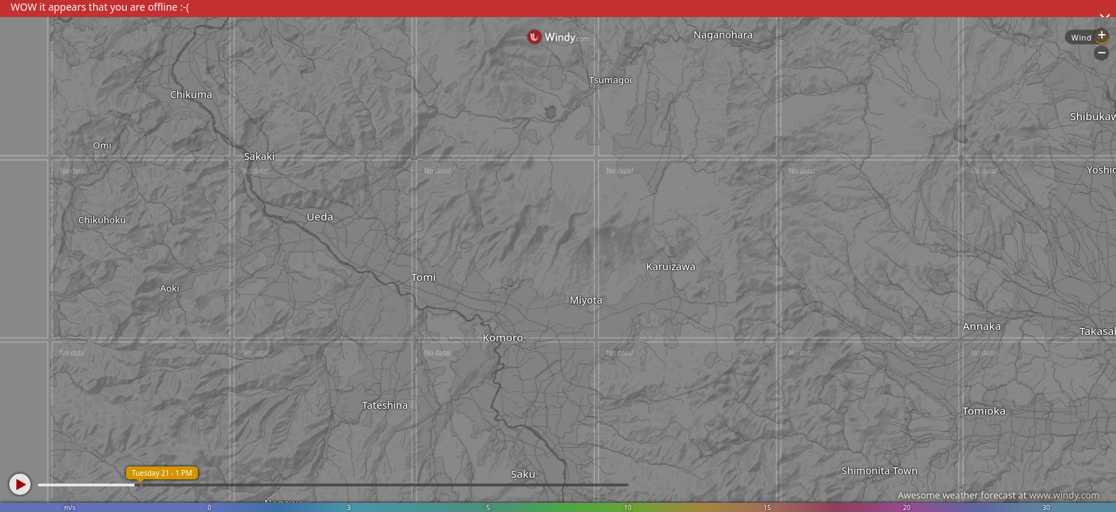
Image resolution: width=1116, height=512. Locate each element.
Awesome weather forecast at (998, 495)
